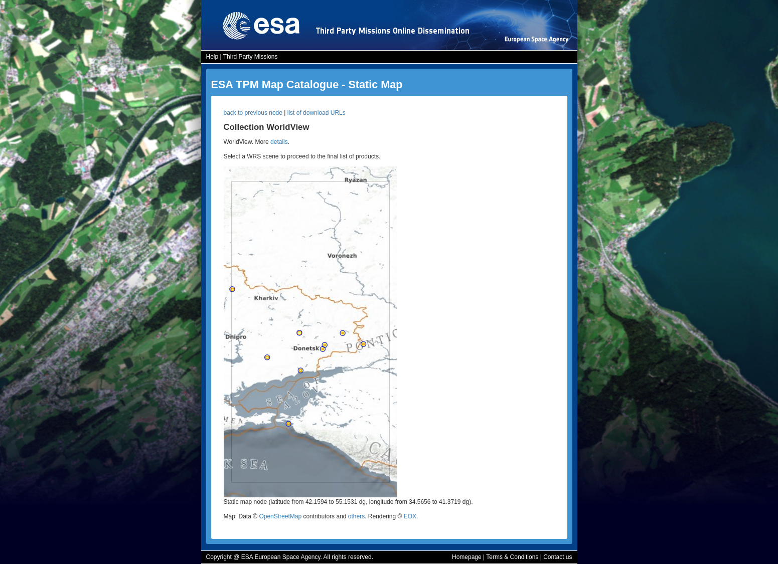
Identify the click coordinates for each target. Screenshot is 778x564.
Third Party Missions (250, 56)
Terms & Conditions (512, 556)
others (356, 516)
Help (212, 56)
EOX (410, 516)
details (279, 141)
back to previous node (253, 112)
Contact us (557, 556)
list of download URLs (316, 112)
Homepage (467, 556)
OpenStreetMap (280, 516)
